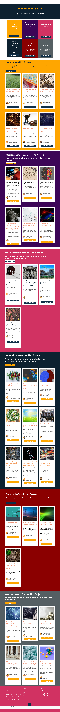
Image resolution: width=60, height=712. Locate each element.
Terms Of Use (51, 708)
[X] (44, 694)
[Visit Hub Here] (11, 71)
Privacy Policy (46, 708)
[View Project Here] (13, 107)
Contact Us (41, 708)
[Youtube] (47, 694)
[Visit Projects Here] (14, 36)
